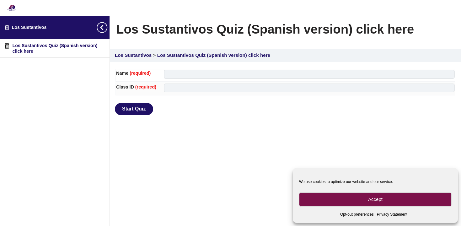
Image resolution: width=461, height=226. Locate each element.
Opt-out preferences (357, 214)
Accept (375, 199)
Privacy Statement (392, 214)
